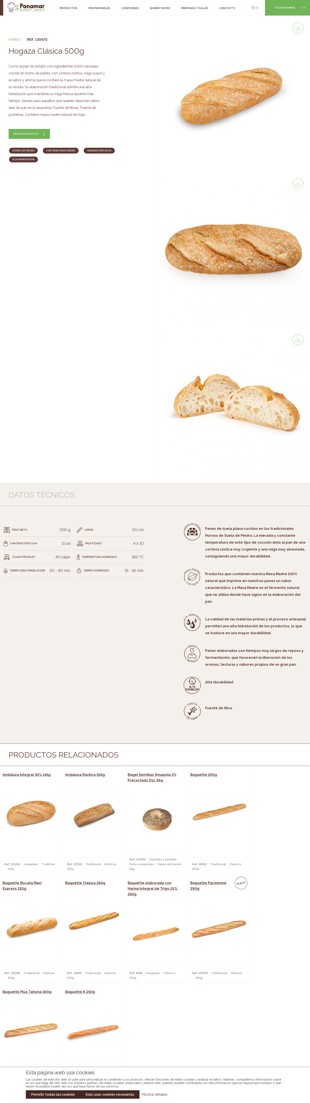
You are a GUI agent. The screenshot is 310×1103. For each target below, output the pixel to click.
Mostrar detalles (154, 1094)
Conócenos (32, 1031)
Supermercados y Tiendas (90, 1044)
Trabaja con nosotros (264, 1028)
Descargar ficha (26, 133)
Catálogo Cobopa (152, 1044)
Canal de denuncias (264, 1054)
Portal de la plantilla (264, 1041)
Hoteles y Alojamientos (89, 1051)
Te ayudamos (285, 7)
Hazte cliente (34, 1051)
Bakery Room (33, 1038)
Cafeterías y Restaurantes (91, 1031)
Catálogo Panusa (151, 1051)
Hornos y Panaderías (87, 1038)
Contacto (31, 1044)
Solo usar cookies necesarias (109, 1094)
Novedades (146, 1031)
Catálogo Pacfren (152, 1057)
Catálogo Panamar (152, 1038)
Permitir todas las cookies (53, 1094)
